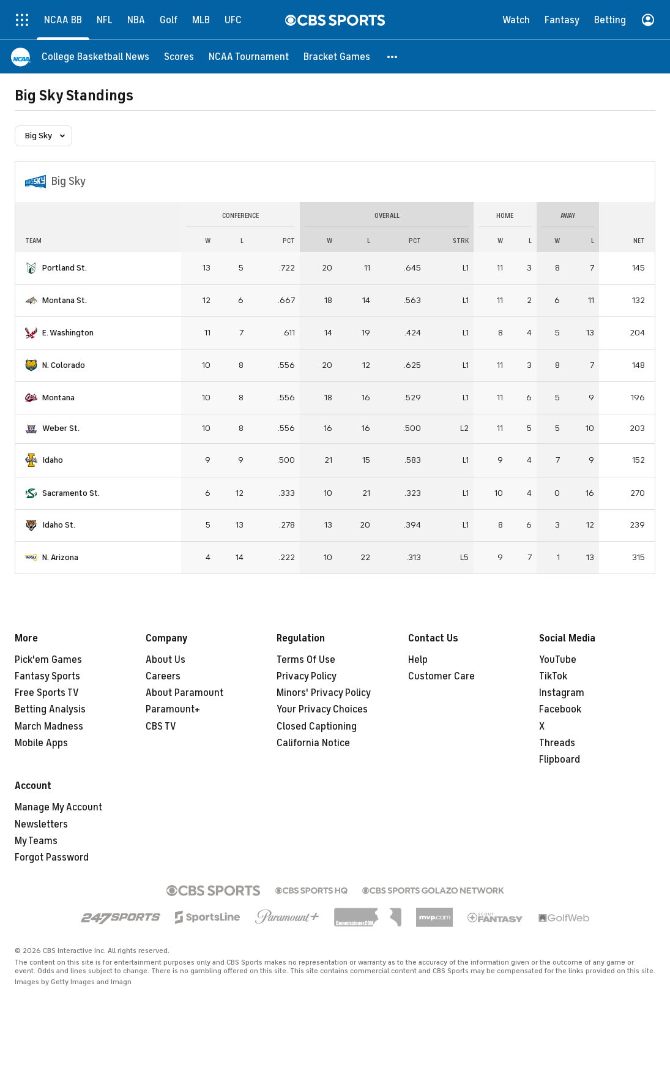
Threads (557, 743)
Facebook (560, 709)
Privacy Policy (307, 676)
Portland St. (64, 268)
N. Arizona (60, 557)
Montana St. (64, 300)
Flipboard (559, 759)
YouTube (557, 660)
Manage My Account (58, 807)
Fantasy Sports (47, 676)
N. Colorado (63, 365)
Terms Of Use (306, 660)
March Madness (49, 726)
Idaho (52, 460)
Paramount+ (173, 709)
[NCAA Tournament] (248, 56)
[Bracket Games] (337, 56)
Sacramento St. (71, 493)
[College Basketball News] (95, 56)
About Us (165, 660)
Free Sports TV (47, 693)
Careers (163, 676)
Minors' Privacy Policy (324, 693)
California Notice (313, 743)
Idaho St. (58, 525)
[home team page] (31, 268)
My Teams (36, 841)
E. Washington (68, 332)
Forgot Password (52, 857)
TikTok (553, 676)
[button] (393, 56)
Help (418, 660)
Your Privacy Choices (322, 709)
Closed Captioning (317, 726)
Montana (58, 397)
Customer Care (441, 676)
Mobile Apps (41, 743)
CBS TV (161, 726)
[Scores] (179, 56)
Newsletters (41, 824)
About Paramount (184, 693)
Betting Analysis (50, 709)
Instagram (561, 693)
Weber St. (61, 428)
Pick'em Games (48, 660)
